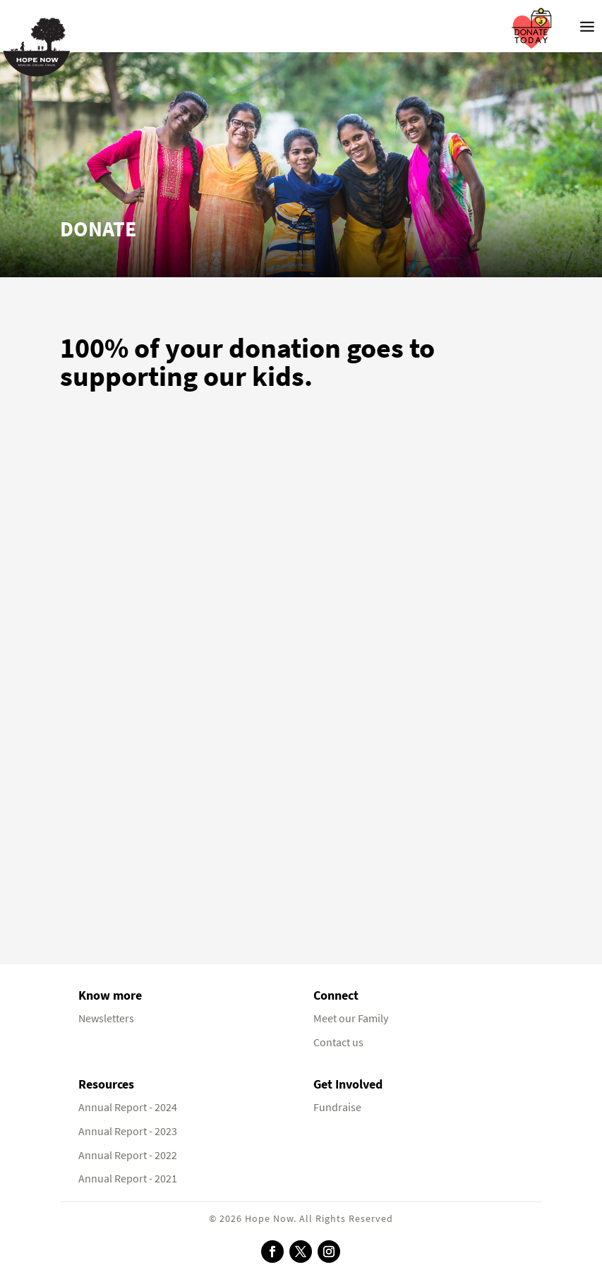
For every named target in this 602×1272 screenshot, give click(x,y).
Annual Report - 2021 (127, 1178)
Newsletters (106, 1018)
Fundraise (337, 1107)
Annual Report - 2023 (127, 1131)
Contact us (338, 1042)
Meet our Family (350, 1018)
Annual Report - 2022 (127, 1155)
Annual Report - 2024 (127, 1107)
